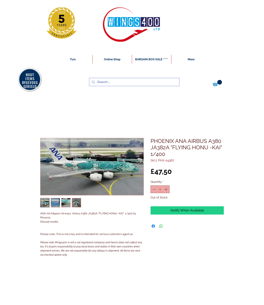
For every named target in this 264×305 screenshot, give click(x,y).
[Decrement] (153, 189)
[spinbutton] (160, 189)
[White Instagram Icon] (40, 303)
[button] (217, 83)
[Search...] (134, 82)
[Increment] (166, 189)
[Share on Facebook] (153, 226)
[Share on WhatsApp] (161, 226)
